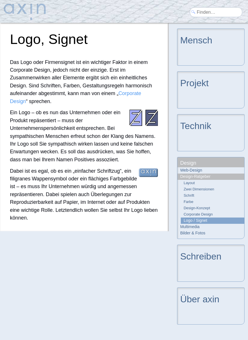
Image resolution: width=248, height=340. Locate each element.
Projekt (194, 82)
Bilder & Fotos (192, 233)
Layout (189, 183)
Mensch (196, 40)
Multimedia (190, 226)
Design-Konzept (197, 208)
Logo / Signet (195, 220)
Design (188, 163)
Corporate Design (198, 214)
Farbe (188, 202)
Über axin (199, 298)
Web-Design (191, 170)
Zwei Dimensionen (199, 189)
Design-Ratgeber (195, 176)
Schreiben (200, 256)
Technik (195, 125)
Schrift (189, 195)
